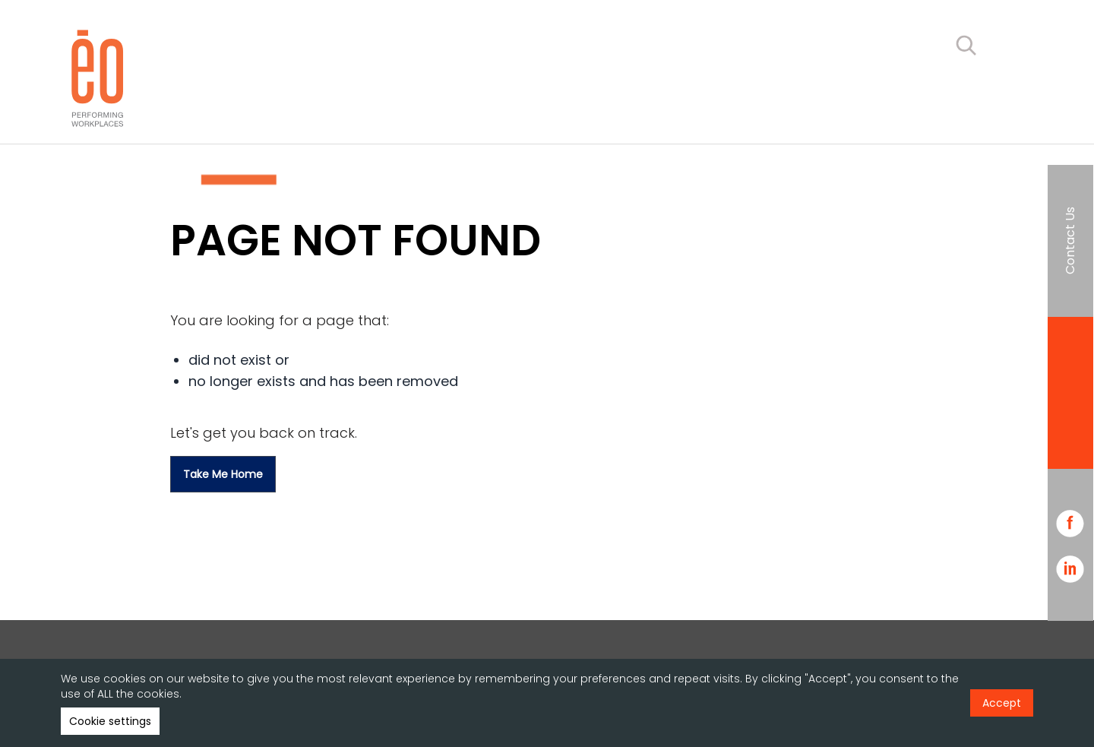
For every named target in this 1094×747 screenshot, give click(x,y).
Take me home (223, 474)
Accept (1001, 703)
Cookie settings (110, 721)
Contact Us (1070, 240)
